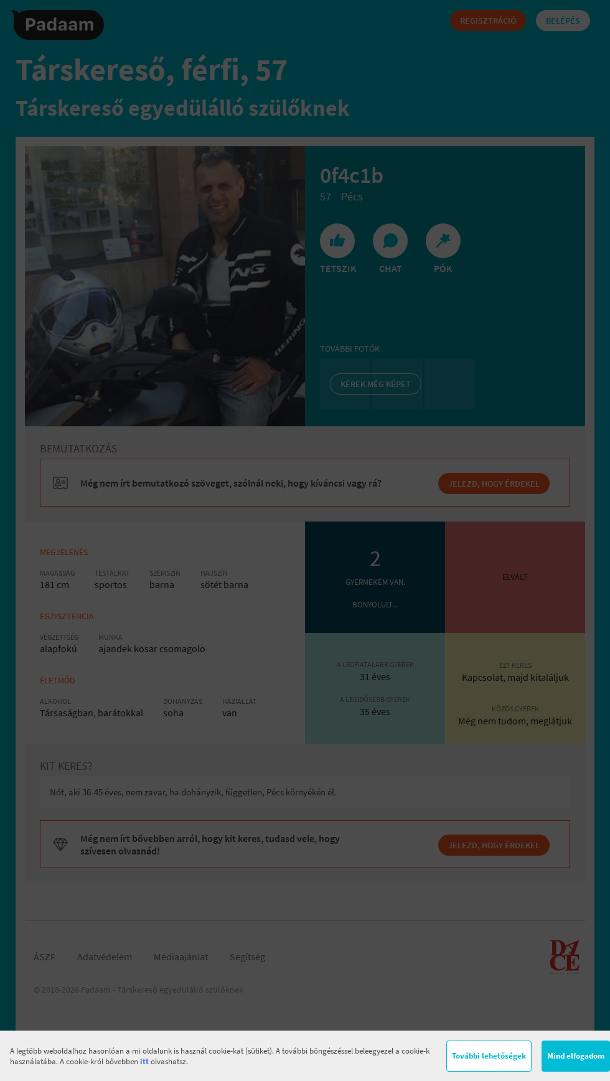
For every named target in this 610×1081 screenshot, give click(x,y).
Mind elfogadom (575, 1056)
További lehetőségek (489, 1056)
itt (144, 1061)
